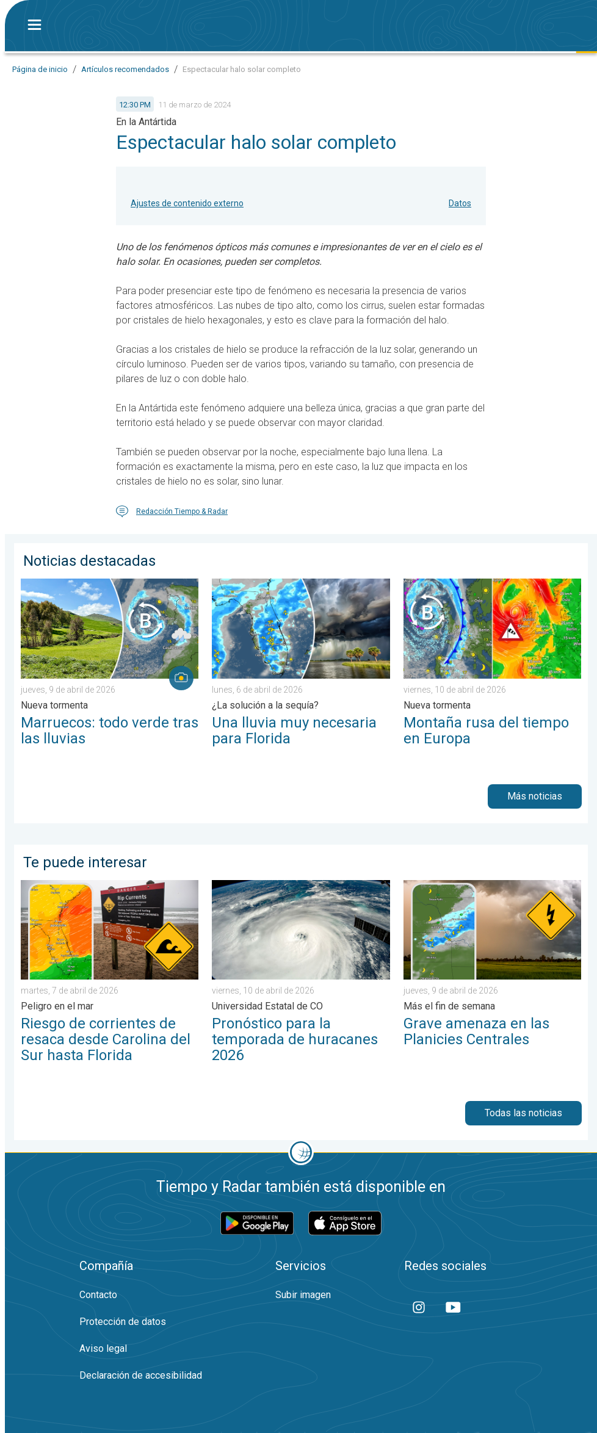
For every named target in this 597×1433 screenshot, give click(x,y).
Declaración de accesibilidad (140, 1375)
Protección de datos (122, 1321)
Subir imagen (303, 1295)
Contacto (98, 1295)
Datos (460, 203)
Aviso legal (103, 1348)
